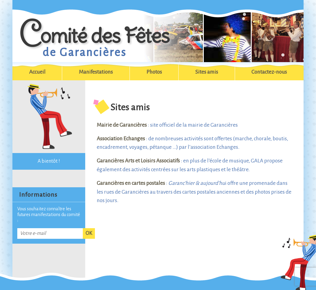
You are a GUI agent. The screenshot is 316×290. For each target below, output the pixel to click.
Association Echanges (121, 139)
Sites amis (206, 72)
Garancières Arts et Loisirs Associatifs (138, 161)
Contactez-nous (269, 72)
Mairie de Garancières (122, 125)
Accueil (37, 72)
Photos (154, 72)
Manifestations (96, 72)
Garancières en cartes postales (131, 183)
